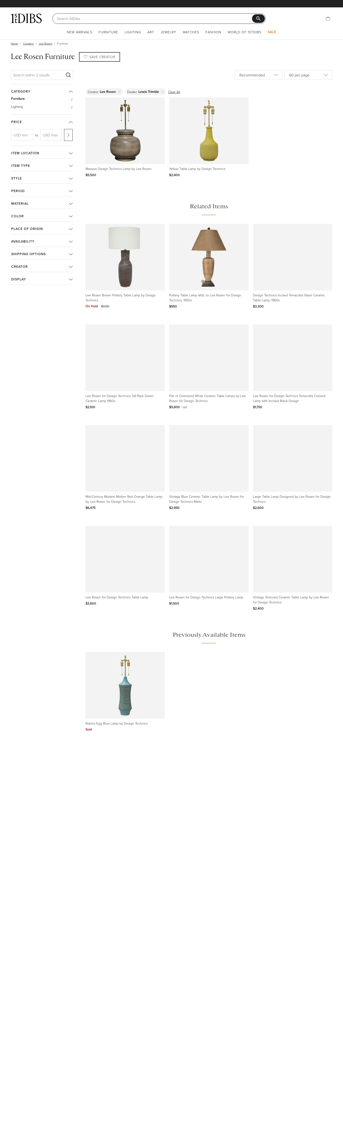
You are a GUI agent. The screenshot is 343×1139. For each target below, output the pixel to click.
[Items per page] (308, 75)
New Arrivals (79, 32)
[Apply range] (68, 135)
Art (150, 32)
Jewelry (168, 32)
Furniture (108, 32)
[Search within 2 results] (38, 75)
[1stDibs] (26, 18)
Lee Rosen (45, 43)
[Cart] (328, 18)
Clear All (174, 92)
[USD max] (51, 135)
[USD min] (22, 135)
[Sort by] (258, 75)
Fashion (213, 32)
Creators (28, 43)
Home (14, 43)
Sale (272, 32)
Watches (191, 32)
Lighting (133, 32)
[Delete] (119, 91)
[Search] (154, 19)
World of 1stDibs (244, 32)
